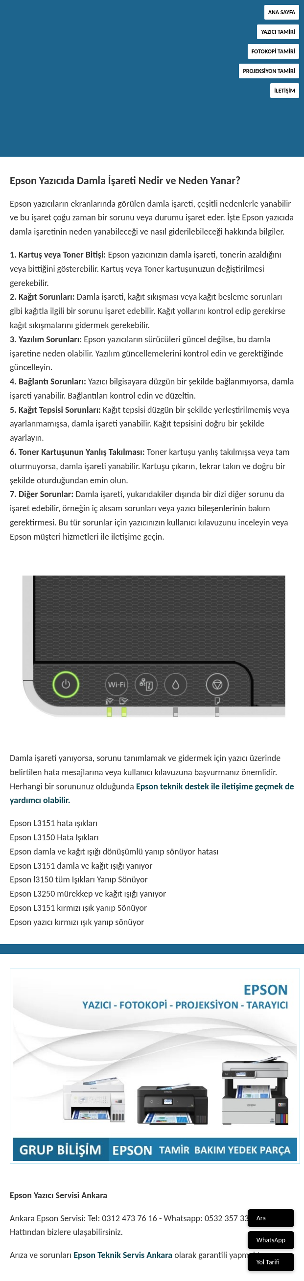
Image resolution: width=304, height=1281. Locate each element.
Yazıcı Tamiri (278, 31)
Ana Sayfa (281, 12)
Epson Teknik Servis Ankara (122, 1255)
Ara (261, 1218)
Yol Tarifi (268, 1262)
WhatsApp (271, 1240)
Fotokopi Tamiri (273, 51)
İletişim (284, 90)
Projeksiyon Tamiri (269, 71)
